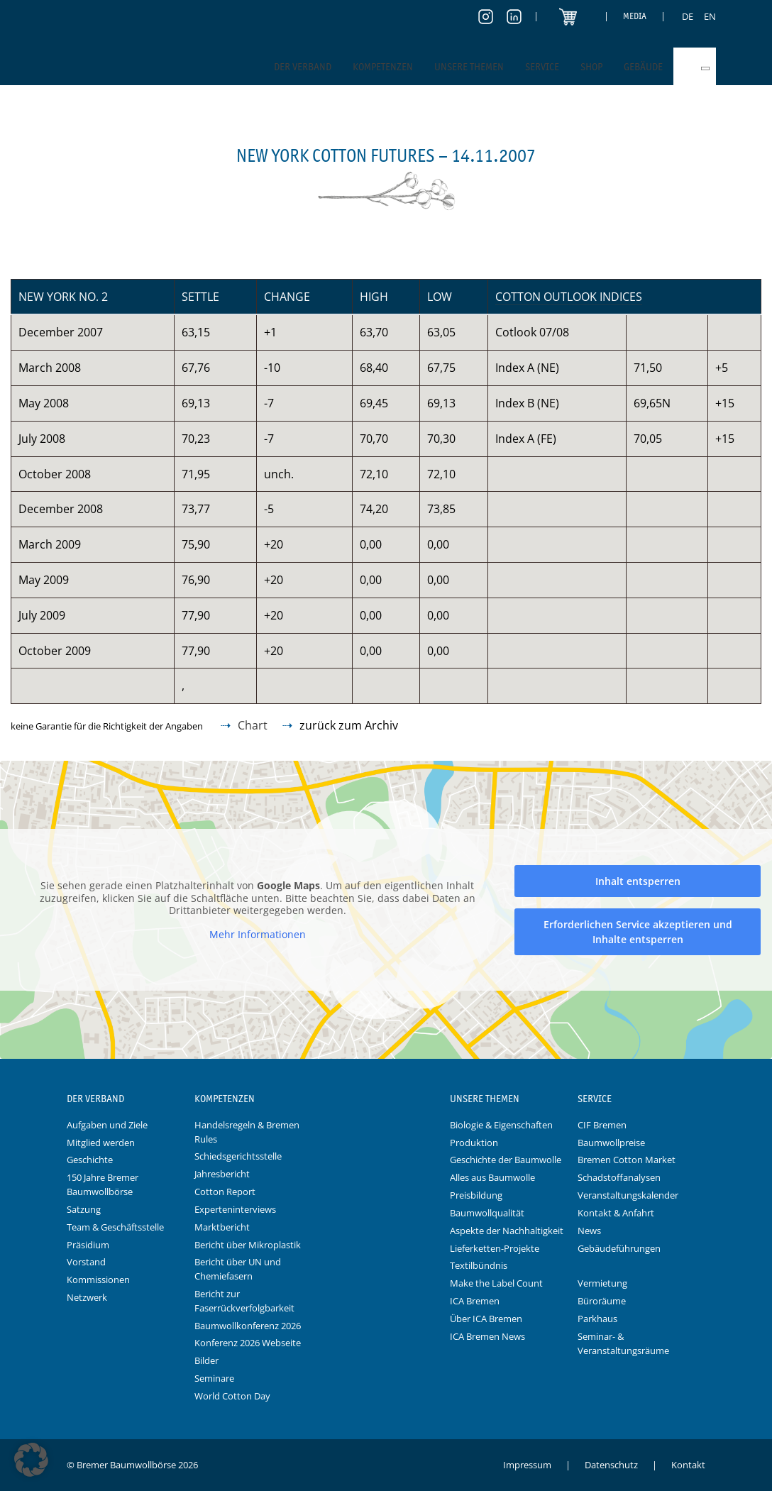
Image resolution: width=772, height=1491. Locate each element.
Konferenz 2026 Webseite (247, 1342)
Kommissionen (98, 1279)
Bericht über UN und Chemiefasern (237, 1268)
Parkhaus (597, 1318)
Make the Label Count (496, 1283)
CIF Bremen (602, 1124)
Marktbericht (222, 1227)
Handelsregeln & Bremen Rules (246, 1131)
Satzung (84, 1209)
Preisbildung (476, 1195)
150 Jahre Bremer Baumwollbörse (102, 1184)
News (589, 1230)
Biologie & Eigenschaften (501, 1124)
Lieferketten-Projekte (494, 1248)
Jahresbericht (222, 1173)
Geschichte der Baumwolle (505, 1159)
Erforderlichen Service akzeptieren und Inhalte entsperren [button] (638, 931)
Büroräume (602, 1300)
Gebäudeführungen (619, 1248)
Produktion (474, 1142)
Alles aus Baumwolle (492, 1177)
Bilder (206, 1360)
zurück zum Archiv (348, 725)
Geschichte (90, 1159)
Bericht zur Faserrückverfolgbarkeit (244, 1300)
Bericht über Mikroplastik (247, 1244)
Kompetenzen (383, 66)
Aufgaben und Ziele (107, 1124)
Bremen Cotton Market (627, 1159)
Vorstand (86, 1261)
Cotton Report (224, 1191)
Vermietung (602, 1283)
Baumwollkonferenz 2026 (247, 1325)
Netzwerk (87, 1297)
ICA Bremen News (487, 1336)
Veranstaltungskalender (628, 1195)
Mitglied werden (101, 1142)
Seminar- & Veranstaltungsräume (623, 1343)
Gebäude (643, 66)
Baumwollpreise (611, 1142)
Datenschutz (611, 1464)
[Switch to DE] (687, 16)
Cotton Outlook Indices (568, 296)
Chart (253, 725)
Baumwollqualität (487, 1212)
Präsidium (88, 1244)
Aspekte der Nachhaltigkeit (506, 1230)
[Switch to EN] (710, 16)
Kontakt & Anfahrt (616, 1212)
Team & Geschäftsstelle (115, 1227)
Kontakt (688, 1464)
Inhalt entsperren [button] (637, 880)
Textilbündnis (478, 1265)
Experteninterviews (235, 1209)
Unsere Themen (469, 66)
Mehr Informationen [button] (257, 934)
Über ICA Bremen (486, 1318)
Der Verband (302, 66)
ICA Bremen (475, 1300)
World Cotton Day (232, 1396)
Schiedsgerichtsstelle (238, 1156)
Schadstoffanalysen (619, 1177)
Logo (386, 1099)
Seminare (214, 1378)
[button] (31, 1460)
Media (634, 16)
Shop (591, 66)
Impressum (527, 1464)
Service (542, 66)
